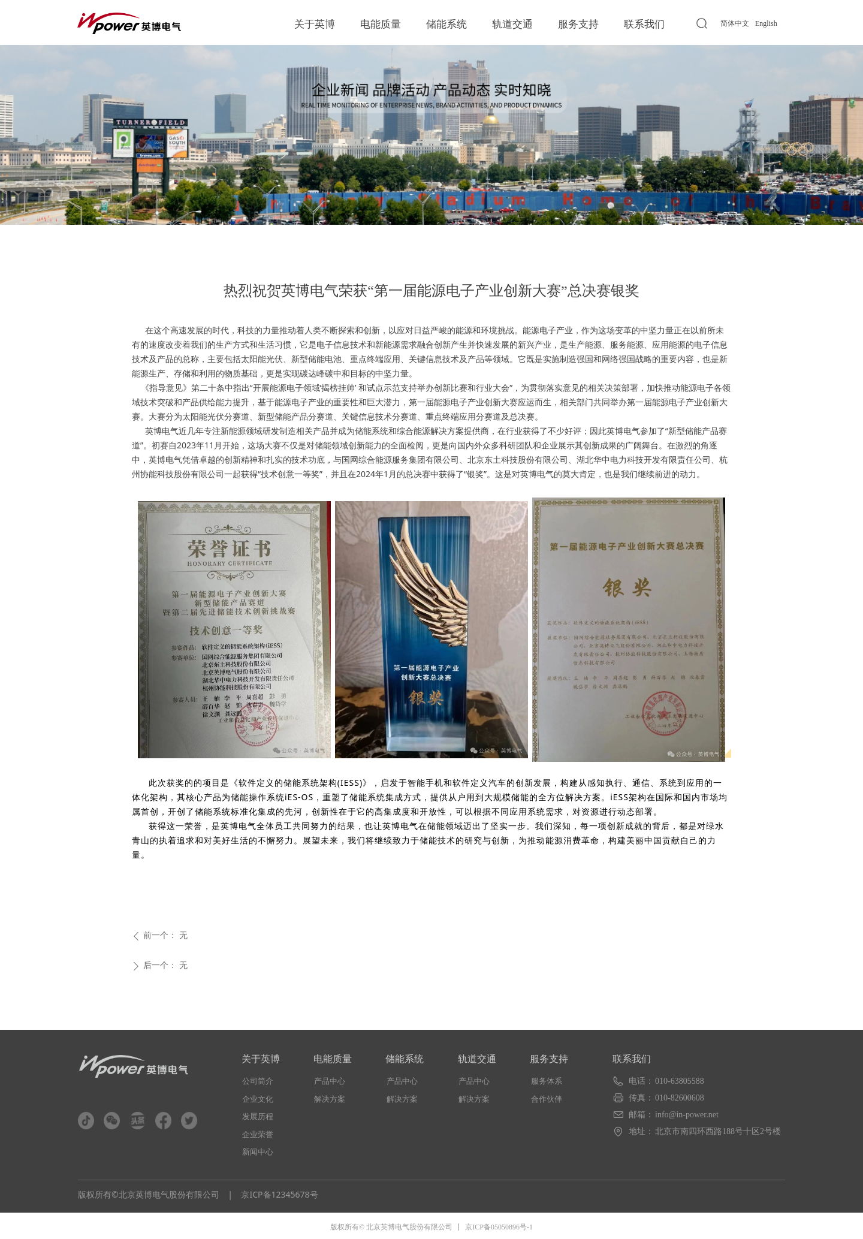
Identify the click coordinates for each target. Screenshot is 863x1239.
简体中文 (734, 23)
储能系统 (446, 24)
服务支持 (578, 24)
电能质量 (380, 24)
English (766, 23)
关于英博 (314, 24)
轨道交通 (512, 24)
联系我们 (644, 24)
